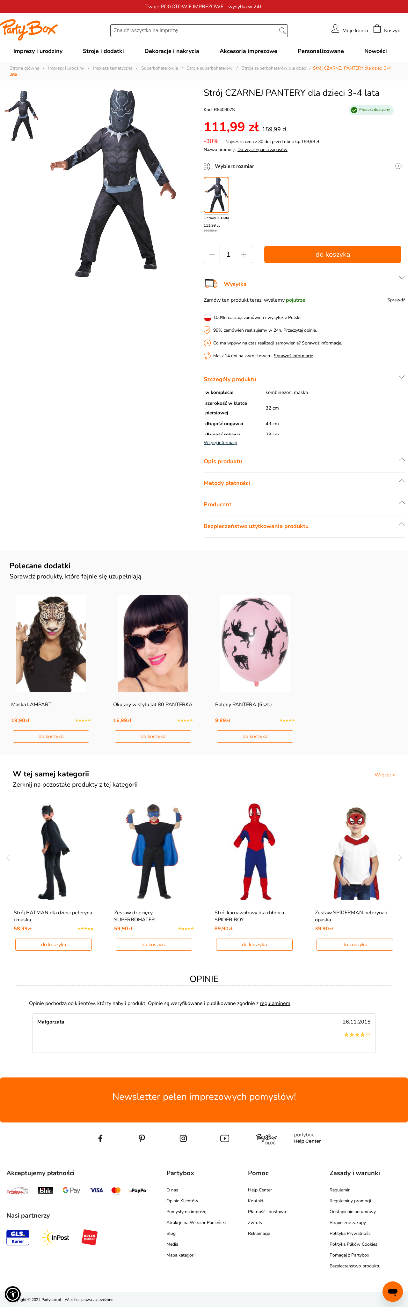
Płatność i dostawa (267, 1212)
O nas (172, 1190)
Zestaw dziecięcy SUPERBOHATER (134, 916)
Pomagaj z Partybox (349, 1255)
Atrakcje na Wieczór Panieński (196, 1223)
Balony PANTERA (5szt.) (243, 704)
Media (172, 1244)
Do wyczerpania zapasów (262, 150)
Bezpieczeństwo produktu (355, 1266)
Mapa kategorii (180, 1255)
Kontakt (256, 1201)
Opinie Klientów (182, 1201)
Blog (171, 1233)
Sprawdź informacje (321, 343)
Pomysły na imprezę (186, 1212)
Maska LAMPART (31, 704)
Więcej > (385, 774)
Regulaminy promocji (350, 1201)
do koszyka (333, 254)
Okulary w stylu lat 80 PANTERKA (153, 704)
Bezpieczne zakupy (348, 1223)
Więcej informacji (220, 443)
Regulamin (340, 1190)
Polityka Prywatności (350, 1233)
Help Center (260, 1190)
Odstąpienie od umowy (353, 1212)
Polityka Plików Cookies (353, 1244)
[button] (12, 1294)
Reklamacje (259, 1233)
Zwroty (255, 1223)
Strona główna (24, 68)
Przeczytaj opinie (299, 330)
